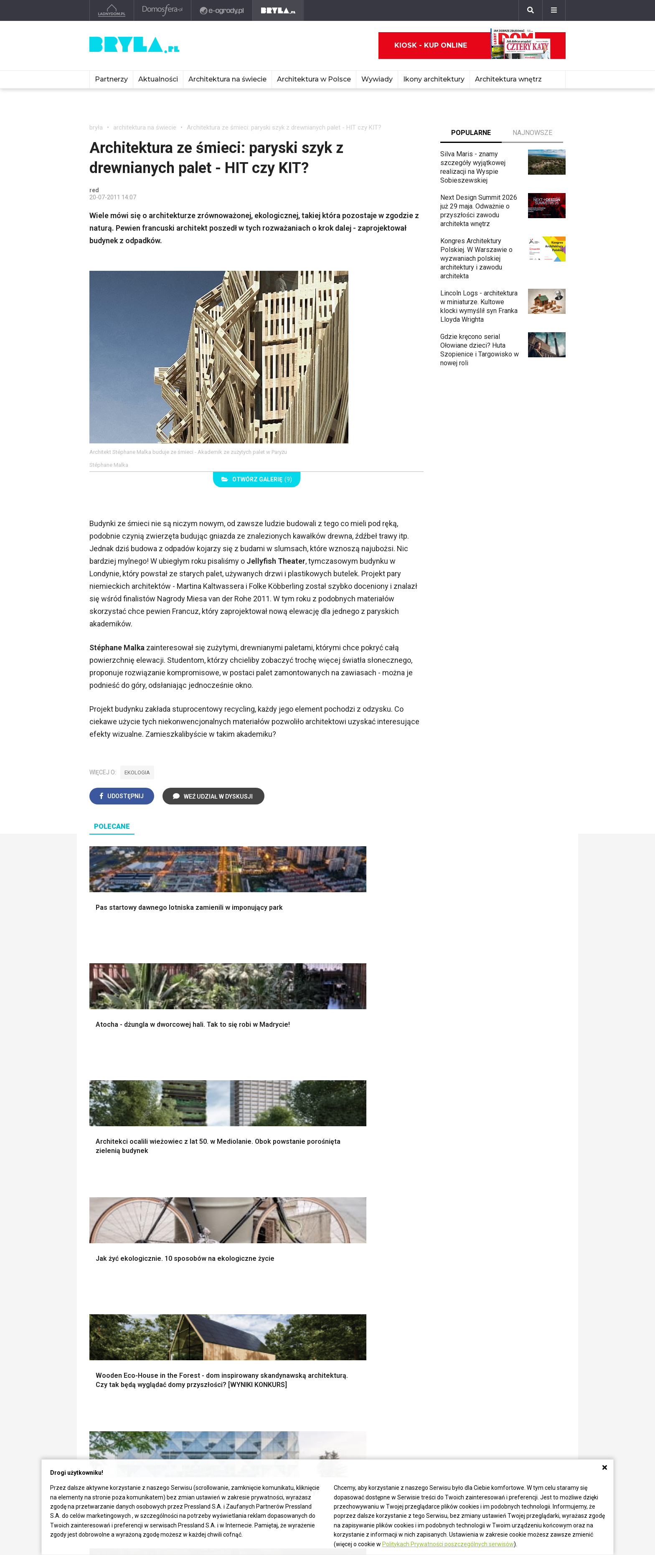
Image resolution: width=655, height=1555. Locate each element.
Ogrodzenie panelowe (251, 1197)
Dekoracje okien (364, 1197)
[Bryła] (278, 10)
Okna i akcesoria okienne (255, 1225)
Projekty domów (243, 1178)
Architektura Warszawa (122, 1367)
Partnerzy (111, 79)
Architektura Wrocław (120, 1386)
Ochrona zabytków (410, 1395)
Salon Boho (235, 1302)
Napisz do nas (501, 1393)
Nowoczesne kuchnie (372, 1302)
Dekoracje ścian (364, 1178)
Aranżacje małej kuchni (373, 1293)
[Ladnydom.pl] (111, 10)
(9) (256, 479)
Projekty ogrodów (122, 1197)
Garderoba (356, 1206)
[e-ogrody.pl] (222, 10)
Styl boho (477, 1178)
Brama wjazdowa (243, 1234)
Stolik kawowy (484, 1302)
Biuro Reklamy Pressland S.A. (517, 1380)
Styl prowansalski (489, 1234)
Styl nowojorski (118, 1293)
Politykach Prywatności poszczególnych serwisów (448, 1544)
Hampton (476, 1187)
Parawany (477, 1311)
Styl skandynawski (490, 1206)
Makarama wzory (366, 1187)
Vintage (107, 1283)
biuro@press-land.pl (509, 1367)
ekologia (137, 772)
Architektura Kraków (118, 1376)
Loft (469, 1225)
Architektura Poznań (118, 1395)
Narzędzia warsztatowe (253, 1187)
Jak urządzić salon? (248, 1274)
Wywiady (377, 79)
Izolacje (230, 1206)
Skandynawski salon (248, 1293)
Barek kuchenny (486, 1293)
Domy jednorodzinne (217, 1367)
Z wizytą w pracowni (413, 1404)
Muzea (295, 1376)
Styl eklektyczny (120, 1274)
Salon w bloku (239, 1283)
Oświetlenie (358, 1225)
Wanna (350, 1216)
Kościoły (297, 1386)
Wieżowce (300, 1395)
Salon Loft (234, 1311)
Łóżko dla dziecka (489, 1274)
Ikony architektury (434, 79)
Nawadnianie (115, 1187)
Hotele (295, 1404)
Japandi (107, 1302)
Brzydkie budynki (114, 1414)
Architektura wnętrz (508, 79)
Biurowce (200, 1395)
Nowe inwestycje (310, 1414)
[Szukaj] (530, 10)
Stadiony (200, 1386)
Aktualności (158, 79)
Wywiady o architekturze (320, 1423)
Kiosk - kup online (472, 45)
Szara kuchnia (361, 1283)
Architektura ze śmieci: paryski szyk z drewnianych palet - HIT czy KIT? (284, 127)
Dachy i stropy (240, 1216)
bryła (96, 127)
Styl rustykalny (484, 1216)
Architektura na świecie (227, 79)
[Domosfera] (162, 10)
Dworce (198, 1404)
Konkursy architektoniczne (421, 1414)
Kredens (475, 1283)
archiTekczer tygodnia (415, 1367)
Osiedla (198, 1376)
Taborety (476, 1321)
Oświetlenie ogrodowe (129, 1178)
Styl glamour (481, 1197)
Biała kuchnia (359, 1274)
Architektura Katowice (121, 1404)
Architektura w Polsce (314, 79)
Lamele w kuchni (365, 1311)
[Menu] (554, 10)
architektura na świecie (144, 127)
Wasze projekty (405, 1376)
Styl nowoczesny (121, 1311)
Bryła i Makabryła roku (415, 1386)
